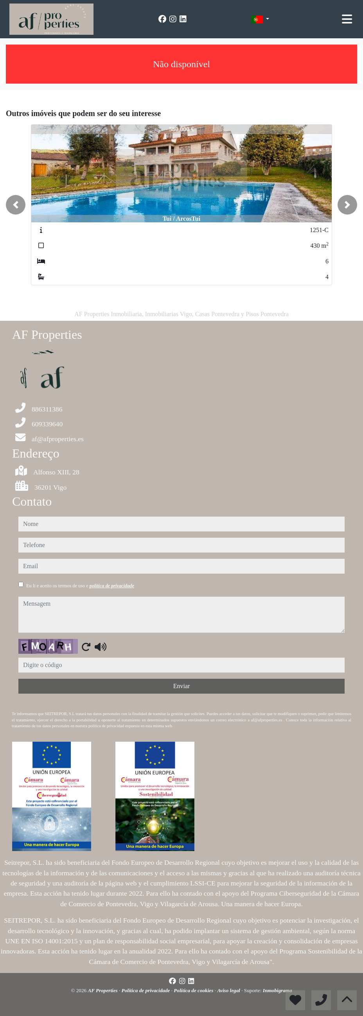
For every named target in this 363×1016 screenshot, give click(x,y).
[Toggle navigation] (347, 19)
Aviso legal (229, 990)
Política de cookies (194, 990)
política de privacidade (112, 585)
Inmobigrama (277, 990)
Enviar (181, 686)
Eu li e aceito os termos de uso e (80, 585)
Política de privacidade (146, 990)
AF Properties (103, 990)
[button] (15, 205)
